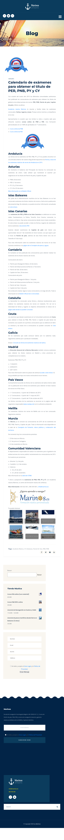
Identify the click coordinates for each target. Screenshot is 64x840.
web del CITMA (27, 476)
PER (44, 549)
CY (25, 549)
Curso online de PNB (16, 129)
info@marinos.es (43, 487)
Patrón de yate (37, 549)
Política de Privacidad (35, 735)
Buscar (9, 570)
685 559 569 (12, 792)
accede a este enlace (46, 373)
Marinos (38, 824)
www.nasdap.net (29, 404)
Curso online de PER (16, 132)
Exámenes (30, 549)
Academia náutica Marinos (17, 109)
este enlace (13, 207)
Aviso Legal (27, 666)
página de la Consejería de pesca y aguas (35, 245)
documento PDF (24, 226)
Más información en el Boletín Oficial (19, 191)
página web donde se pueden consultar (20, 310)
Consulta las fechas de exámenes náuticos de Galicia (29, 343)
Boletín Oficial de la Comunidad (29, 294)
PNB (47, 549)
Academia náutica (18, 549)
